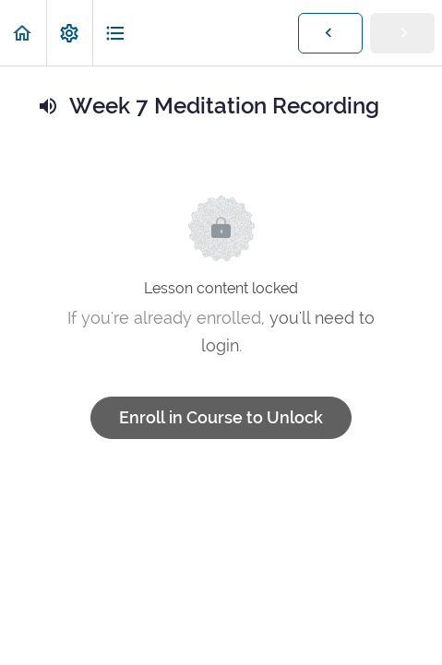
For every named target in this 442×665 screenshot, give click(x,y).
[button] (23, 32)
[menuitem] (69, 32)
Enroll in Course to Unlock (221, 417)
